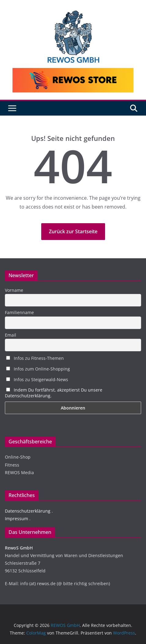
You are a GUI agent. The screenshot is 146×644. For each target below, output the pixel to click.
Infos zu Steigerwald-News (37, 379)
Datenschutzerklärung (27, 511)
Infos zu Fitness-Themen (35, 358)
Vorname (14, 290)
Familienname (19, 312)
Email (10, 335)
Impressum (16, 518)
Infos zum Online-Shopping (38, 369)
